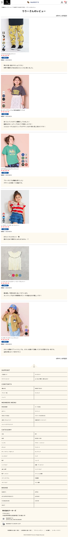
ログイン (3, 411)
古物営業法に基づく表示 (26, 530)
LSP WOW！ (37, 496)
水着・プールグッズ (39, 464)
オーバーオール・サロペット (8, 451)
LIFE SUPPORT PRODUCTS (7, 496)
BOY (36, 434)
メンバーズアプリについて (7, 424)
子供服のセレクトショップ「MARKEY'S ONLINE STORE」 (13, 7)
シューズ (37, 460)
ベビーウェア (4, 482)
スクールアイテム (5, 478)
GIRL (3, 434)
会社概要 (48, 530)
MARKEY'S (4, 492)
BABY (3, 438)
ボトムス (3, 447)
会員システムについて (6, 420)
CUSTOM (37, 500)
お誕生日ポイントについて (40, 420)
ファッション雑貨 (38, 473)
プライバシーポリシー (38, 530)
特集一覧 (3, 388)
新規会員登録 (4, 406)
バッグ (36, 456)
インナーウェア (38, 469)
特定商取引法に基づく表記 (13, 530)
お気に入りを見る (5, 415)
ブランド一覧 (4, 393)
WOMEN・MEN (38, 438)
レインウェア (4, 464)
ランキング (37, 393)
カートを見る (38, 406)
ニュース (3, 397)
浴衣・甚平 (4, 469)
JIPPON (36, 492)
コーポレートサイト (56, 530)
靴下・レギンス (5, 473)
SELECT (3, 505)
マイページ (37, 411)
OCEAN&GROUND (5, 500)
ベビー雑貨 (37, 482)
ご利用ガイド (4, 374)
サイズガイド (38, 374)
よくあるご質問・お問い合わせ (41, 379)
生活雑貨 (37, 478)
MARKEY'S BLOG (38, 388)
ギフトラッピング (5, 379)
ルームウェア (4, 456)
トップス (3, 442)
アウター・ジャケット (39, 442)
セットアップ (38, 451)
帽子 (3, 460)
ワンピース (37, 447)
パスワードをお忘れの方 (40, 415)
